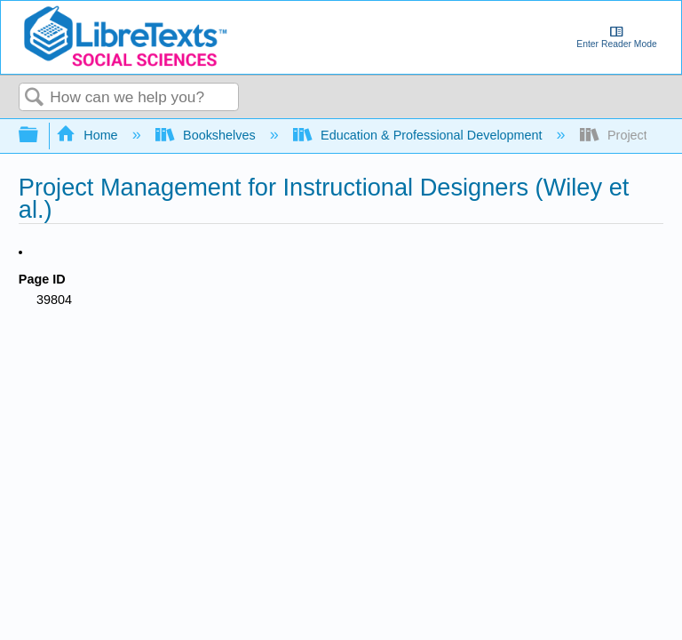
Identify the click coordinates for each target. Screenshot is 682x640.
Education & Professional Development (419, 135)
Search (35, 98)
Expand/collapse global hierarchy (40, 135)
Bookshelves (207, 135)
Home (89, 135)
